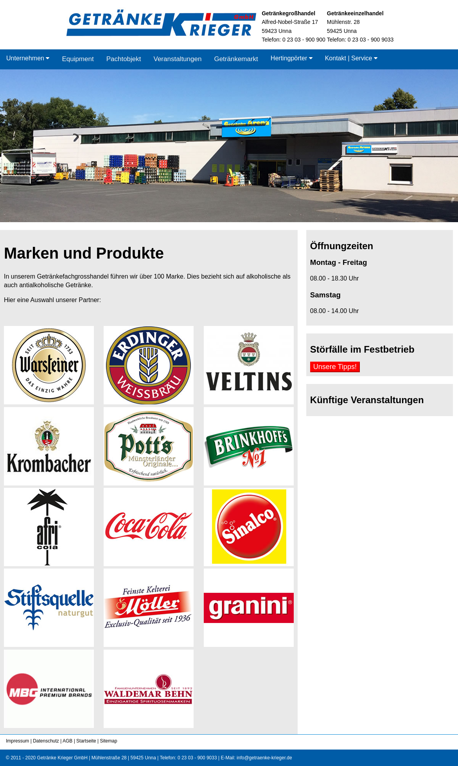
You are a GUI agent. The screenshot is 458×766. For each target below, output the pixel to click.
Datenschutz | (47, 741)
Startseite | (87, 741)
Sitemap (108, 741)
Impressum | (19, 741)
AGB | (68, 741)
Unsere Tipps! (335, 367)
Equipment (77, 59)
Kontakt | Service (351, 58)
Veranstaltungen (178, 59)
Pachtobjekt (123, 59)
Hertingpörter (292, 58)
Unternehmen (27, 58)
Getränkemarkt (236, 59)
